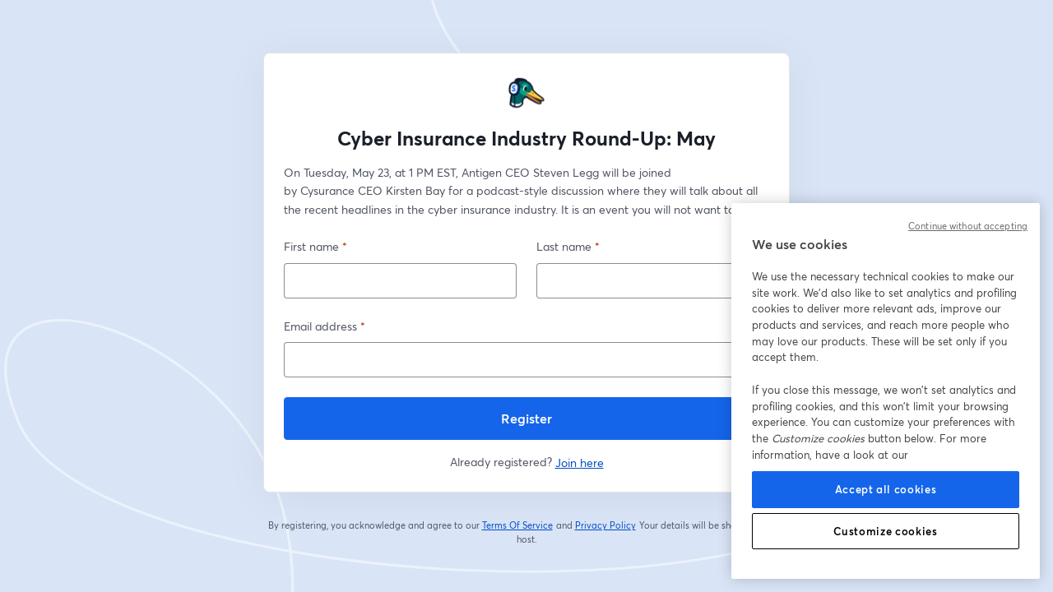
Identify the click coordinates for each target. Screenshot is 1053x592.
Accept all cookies (886, 489)
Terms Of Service (518, 525)
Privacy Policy (606, 525)
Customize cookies (885, 531)
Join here (579, 462)
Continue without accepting (967, 226)
